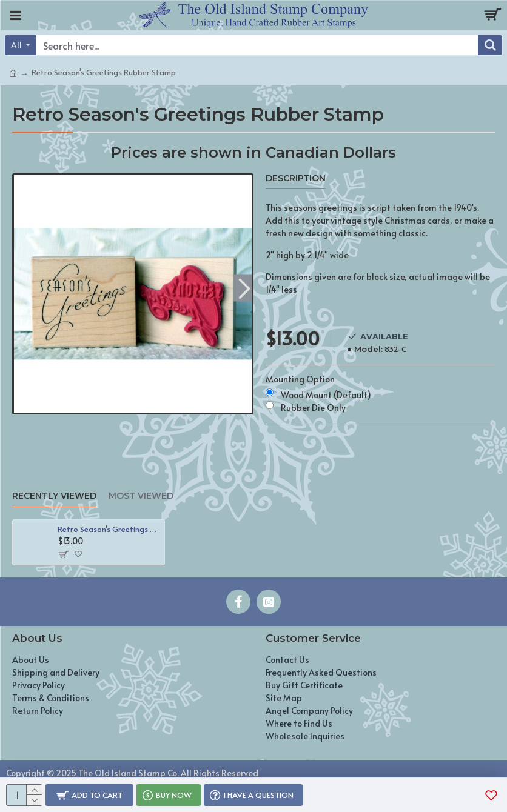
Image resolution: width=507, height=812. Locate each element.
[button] (244, 287)
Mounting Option (300, 379)
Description (296, 178)
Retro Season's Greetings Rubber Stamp (109, 529)
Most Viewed (141, 496)
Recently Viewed (54, 496)
